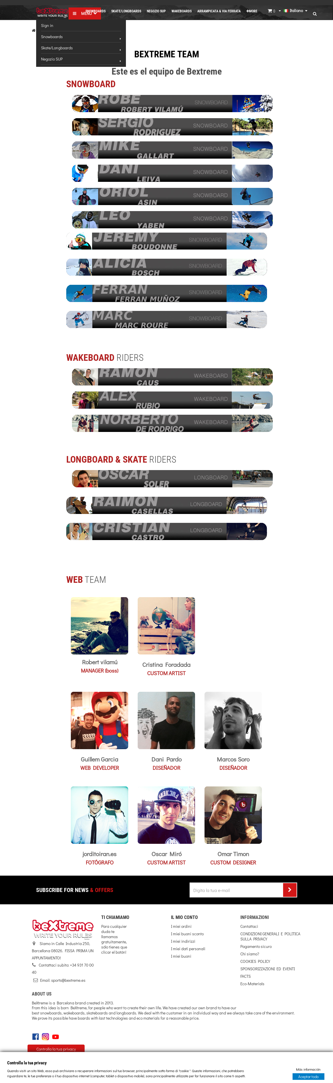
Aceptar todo (308, 1076)
